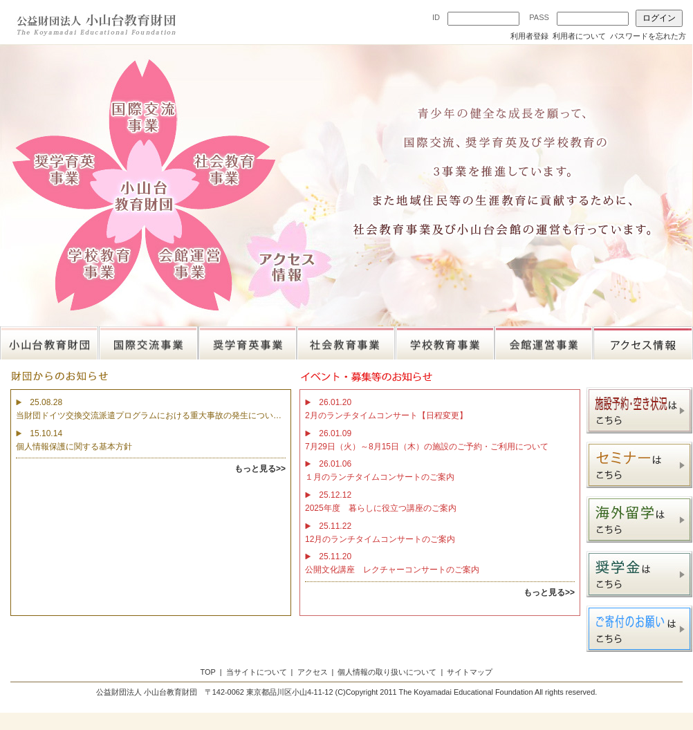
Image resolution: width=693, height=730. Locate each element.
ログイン (659, 18)
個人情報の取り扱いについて (387, 672)
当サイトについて (256, 672)
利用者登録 (529, 36)
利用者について (579, 36)
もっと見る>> (260, 469)
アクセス (312, 672)
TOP (208, 672)
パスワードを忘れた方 (648, 36)
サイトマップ (469, 672)
